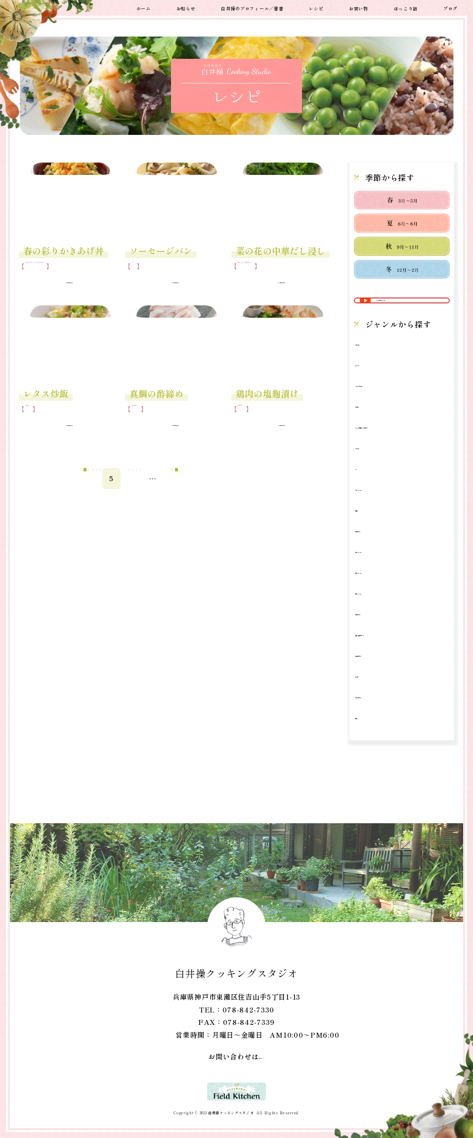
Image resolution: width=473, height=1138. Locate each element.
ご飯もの (37, 272)
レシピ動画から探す (408, 310)
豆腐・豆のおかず (392, 663)
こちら (253, 1056)
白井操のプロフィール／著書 (252, 7)
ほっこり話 (406, 7)
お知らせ (186, 7)
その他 (374, 425)
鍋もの (374, 704)
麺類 (370, 746)
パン (137, 272)
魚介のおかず (37, 281)
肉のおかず (253, 430)
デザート (377, 476)
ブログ (450, 7)
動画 (370, 538)
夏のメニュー (384, 580)
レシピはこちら (62, 296)
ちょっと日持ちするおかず (402, 450)
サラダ (374, 383)
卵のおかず (381, 559)
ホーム (143, 7)
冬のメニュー (384, 517)
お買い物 (358, 7)
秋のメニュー (384, 621)
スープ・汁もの (388, 404)
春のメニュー (70, 272)
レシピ (316, 7)
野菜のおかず (295, 272)
